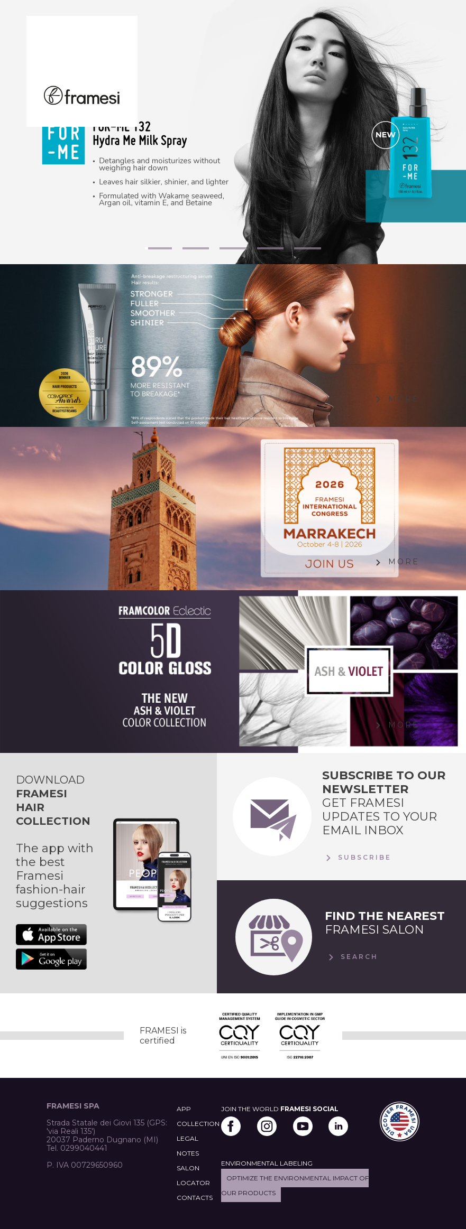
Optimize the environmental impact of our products (295, 1185)
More (395, 399)
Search (351, 957)
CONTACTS (195, 1198)
